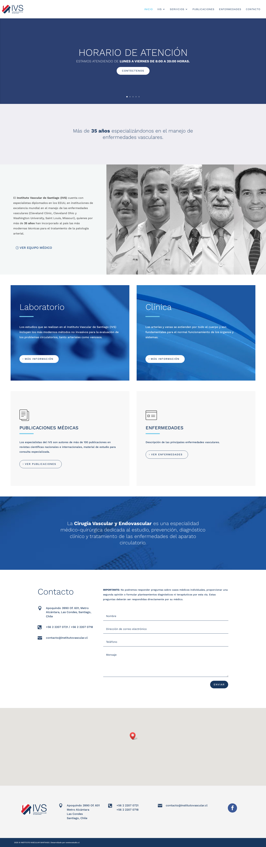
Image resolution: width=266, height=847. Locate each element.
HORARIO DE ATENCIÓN (133, 52)
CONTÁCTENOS (133, 70)
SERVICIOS (177, 9)
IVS (159, 9)
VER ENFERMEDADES (167, 454)
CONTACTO (253, 9)
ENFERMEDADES (230, 9)
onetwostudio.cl (73, 842)
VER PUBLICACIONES (40, 464)
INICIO (148, 9)
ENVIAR (219, 684)
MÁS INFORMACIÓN (39, 358)
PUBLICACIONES (203, 9)
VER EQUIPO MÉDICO (36, 247)
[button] (134, 736)
